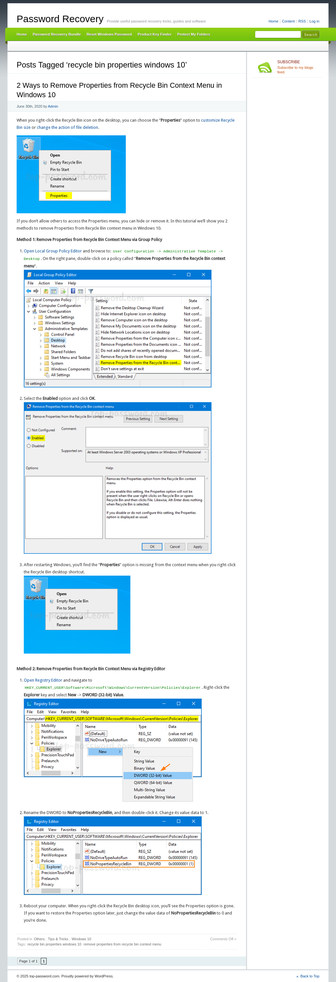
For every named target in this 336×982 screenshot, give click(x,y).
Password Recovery (60, 18)
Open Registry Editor (43, 680)
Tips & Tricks (58, 939)
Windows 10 (81, 939)
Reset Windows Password (109, 34)
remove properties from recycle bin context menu (122, 944)
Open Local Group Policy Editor (53, 251)
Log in (314, 21)
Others (39, 939)
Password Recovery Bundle (57, 34)
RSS (302, 21)
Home (273, 21)
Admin (53, 106)
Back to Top (309, 976)
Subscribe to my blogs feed (298, 67)
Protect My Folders (193, 34)
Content (288, 21)
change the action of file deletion (67, 127)
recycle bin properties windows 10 (54, 944)
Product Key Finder (154, 34)
